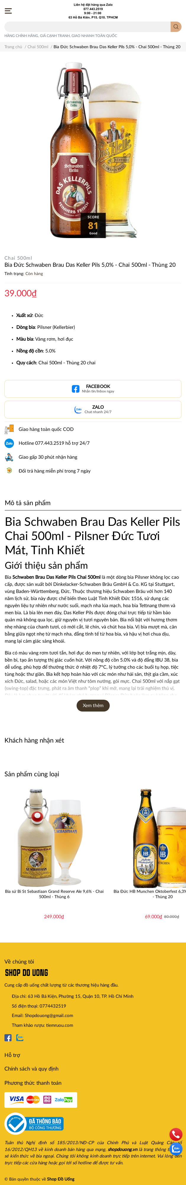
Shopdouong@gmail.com (49, 1015)
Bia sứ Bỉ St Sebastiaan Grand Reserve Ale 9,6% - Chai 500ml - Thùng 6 (54, 894)
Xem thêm (93, 705)
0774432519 (53, 1006)
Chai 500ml (18, 258)
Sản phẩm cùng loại (31, 774)
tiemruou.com (59, 1025)
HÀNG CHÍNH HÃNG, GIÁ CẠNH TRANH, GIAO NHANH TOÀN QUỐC (60, 36)
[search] (176, 27)
